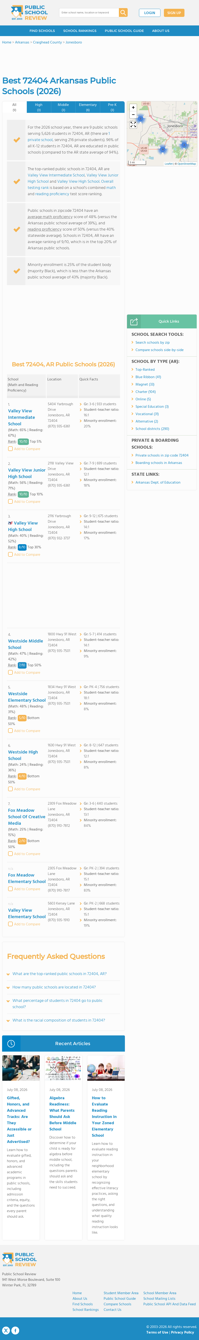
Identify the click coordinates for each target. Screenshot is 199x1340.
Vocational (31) (147, 414)
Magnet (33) (145, 384)
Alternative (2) (147, 421)
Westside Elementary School (27, 697)
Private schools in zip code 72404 (162, 455)
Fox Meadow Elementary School (27, 878)
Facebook (15, 1330)
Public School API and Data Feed (169, 1304)
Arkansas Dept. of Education (158, 482)
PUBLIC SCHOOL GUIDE (124, 31)
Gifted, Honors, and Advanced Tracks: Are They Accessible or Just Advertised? (19, 1120)
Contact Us (112, 1310)
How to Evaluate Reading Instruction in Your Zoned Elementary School (104, 1117)
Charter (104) (146, 392)
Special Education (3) (152, 407)
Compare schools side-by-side (160, 350)
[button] (140, 119)
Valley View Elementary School (27, 913)
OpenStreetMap (187, 164)
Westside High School (23, 755)
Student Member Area (121, 1293)
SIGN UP (174, 13)
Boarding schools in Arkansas (159, 463)
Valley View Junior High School (26, 473)
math (111, 188)
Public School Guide (120, 1299)
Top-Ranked (145, 370)
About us (79, 1299)
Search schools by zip (153, 343)
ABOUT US (160, 31)
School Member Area (159, 1293)
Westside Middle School (25, 644)
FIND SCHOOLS (42, 31)
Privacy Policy (182, 1333)
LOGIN (149, 13)
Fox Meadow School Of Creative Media (26, 817)
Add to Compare (27, 449)
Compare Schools (117, 1304)
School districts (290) (152, 429)
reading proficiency (52, 194)
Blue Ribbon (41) (148, 377)
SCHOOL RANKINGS (79, 31)
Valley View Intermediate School (56, 175)
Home (77, 1293)
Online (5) (143, 399)
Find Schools (82, 1304)
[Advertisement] (63, 595)
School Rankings (85, 1310)
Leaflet (169, 164)
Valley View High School (78, 181)
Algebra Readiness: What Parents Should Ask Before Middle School (62, 1114)
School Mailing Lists (159, 1299)
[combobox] (85, 12)
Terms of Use (157, 1333)
